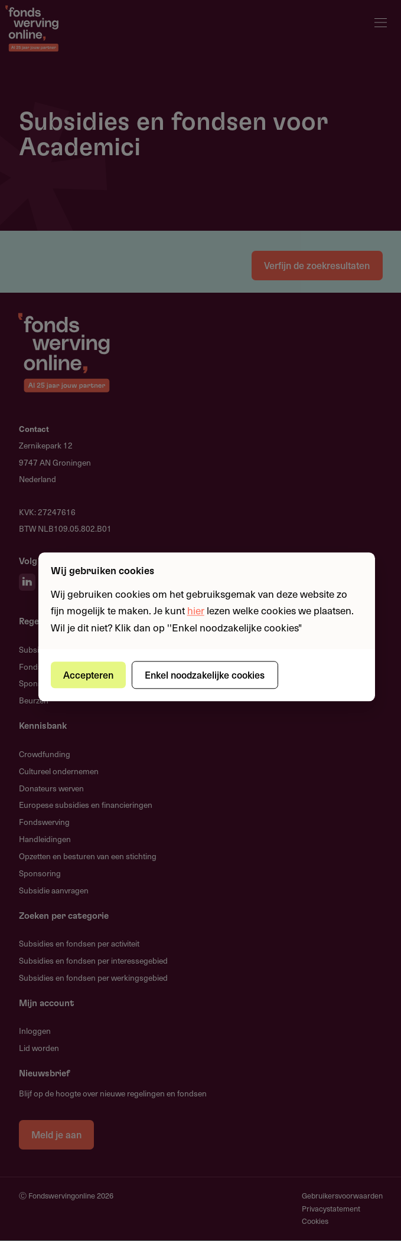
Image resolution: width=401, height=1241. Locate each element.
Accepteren (88, 674)
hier (195, 611)
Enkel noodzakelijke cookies (205, 674)
